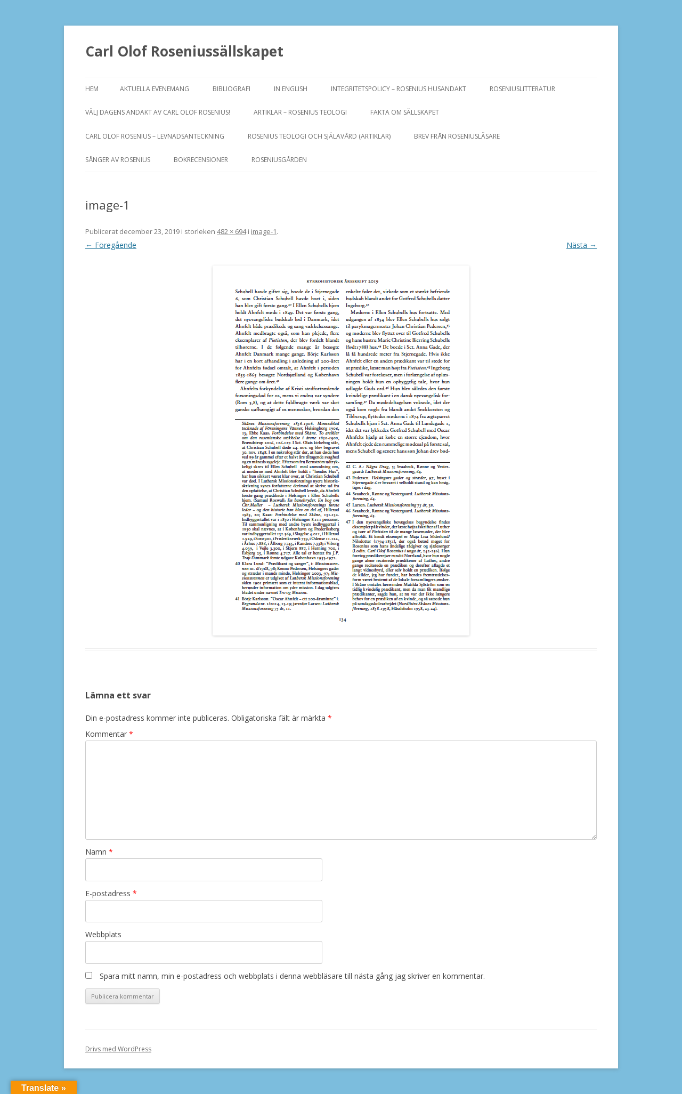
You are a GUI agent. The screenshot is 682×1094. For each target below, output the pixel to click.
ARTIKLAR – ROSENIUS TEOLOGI (300, 112)
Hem (92, 88)
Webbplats (103, 934)
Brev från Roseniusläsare (457, 136)
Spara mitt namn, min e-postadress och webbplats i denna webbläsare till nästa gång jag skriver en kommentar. (292, 976)
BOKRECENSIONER (201, 159)
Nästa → (581, 245)
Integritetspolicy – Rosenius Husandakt (398, 88)
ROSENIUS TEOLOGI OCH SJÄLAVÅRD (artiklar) (319, 136)
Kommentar (109, 734)
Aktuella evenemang (154, 88)
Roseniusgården (279, 159)
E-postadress (111, 893)
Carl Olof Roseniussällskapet (184, 51)
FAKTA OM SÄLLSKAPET (404, 112)
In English (290, 88)
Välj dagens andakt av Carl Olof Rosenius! (157, 112)
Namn (99, 852)
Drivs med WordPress (118, 1048)
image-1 (264, 231)
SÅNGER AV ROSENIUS (117, 159)
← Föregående (110, 245)
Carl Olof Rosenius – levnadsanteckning (154, 136)
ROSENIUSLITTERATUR (522, 88)
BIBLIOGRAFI (231, 88)
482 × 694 (231, 231)
